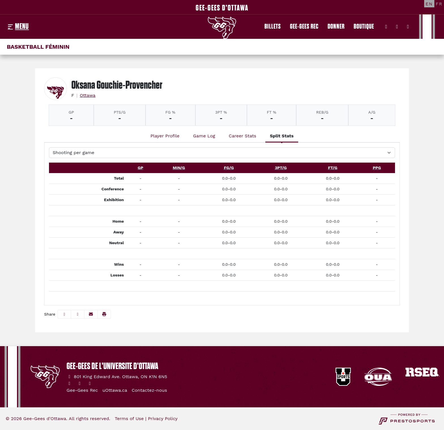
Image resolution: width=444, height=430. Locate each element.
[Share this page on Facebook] (64, 314)
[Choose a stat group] (222, 152)
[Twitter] (386, 26)
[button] (104, 314)
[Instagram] (397, 26)
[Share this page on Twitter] (77, 314)
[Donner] (336, 26)
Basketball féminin (38, 46)
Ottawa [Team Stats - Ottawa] (88, 95)
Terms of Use (129, 418)
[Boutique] (364, 26)
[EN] (429, 3)
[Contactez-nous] (149, 390)
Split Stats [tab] (282, 136)
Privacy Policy (163, 418)
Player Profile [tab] (165, 136)
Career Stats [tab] (242, 136)
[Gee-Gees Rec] (304, 26)
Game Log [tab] (204, 136)
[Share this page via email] (91, 314)
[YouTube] (408, 26)
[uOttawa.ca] (115, 390)
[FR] (439, 3)
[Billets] (272, 26)
